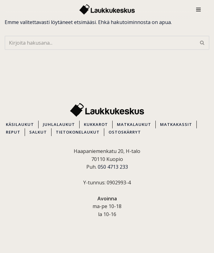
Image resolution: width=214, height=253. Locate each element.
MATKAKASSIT (176, 124)
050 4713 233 (113, 166)
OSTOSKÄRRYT (125, 132)
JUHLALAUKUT (59, 124)
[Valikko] (198, 9)
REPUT (13, 132)
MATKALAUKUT (134, 124)
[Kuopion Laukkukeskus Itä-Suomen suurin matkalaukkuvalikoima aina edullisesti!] (107, 9)
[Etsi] (100, 43)
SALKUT (38, 132)
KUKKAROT (96, 124)
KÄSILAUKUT (20, 124)
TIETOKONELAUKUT (78, 132)
